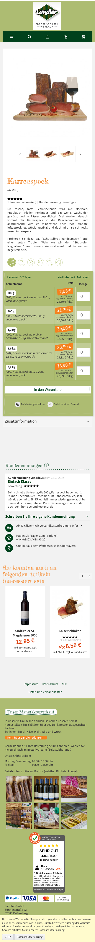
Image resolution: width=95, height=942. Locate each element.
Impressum (31, 684)
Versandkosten (66, 298)
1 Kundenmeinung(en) (21, 202)
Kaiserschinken (70, 631)
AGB (64, 684)
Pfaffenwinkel (48, 546)
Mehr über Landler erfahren (25, 737)
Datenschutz (50, 684)
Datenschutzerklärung (30, 937)
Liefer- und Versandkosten (45, 692)
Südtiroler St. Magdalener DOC (25, 633)
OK (9, 937)
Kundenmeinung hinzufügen (57, 202)
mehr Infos (71, 526)
